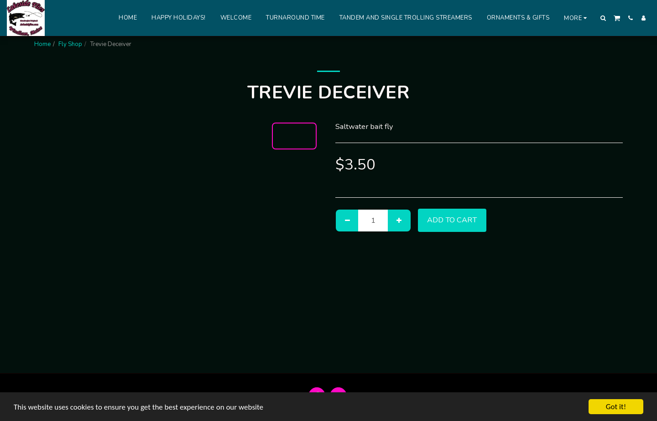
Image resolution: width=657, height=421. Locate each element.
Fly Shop (70, 44)
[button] (603, 18)
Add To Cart (452, 220)
